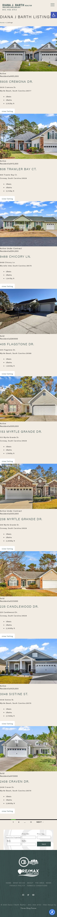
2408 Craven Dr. (14, 781)
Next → (40, 822)
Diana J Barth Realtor (17, 6)
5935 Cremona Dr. (16, 81)
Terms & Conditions (37, 885)
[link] (28, 908)
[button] (54, 15)
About (30, 883)
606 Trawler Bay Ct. (18, 169)
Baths (24, 841)
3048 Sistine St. (14, 694)
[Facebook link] (23, 894)
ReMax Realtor (28, 873)
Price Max (41, 834)
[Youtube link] (33, 894)
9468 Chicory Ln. (15, 256)
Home (2, 22)
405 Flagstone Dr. (17, 344)
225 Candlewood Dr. (19, 606)
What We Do (19, 883)
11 (31, 822)
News (48, 883)
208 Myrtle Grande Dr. (21, 519)
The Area (39, 883)
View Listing (7, 111)
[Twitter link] (28, 894)
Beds (9, 841)
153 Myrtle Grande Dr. (21, 431)
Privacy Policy (17, 885)
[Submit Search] (44, 844)
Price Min (25, 834)
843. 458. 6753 (9, 9)
